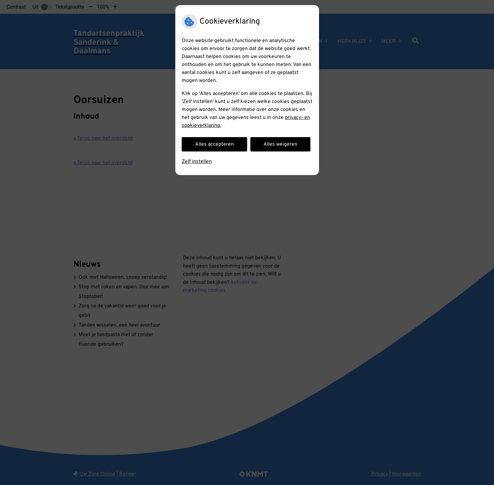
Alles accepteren (214, 144)
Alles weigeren (280, 144)
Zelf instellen (197, 161)
